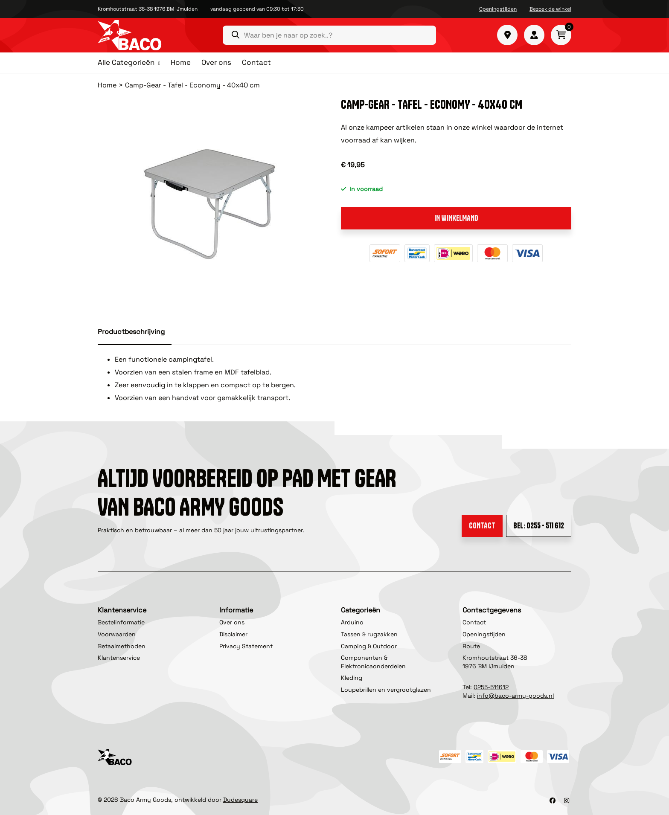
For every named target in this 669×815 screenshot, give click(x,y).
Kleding (351, 678)
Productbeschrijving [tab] (131, 331)
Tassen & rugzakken (369, 634)
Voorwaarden (117, 634)
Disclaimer (233, 634)
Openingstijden (498, 9)
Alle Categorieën (126, 63)
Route (471, 646)
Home (181, 62)
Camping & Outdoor (369, 646)
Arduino (352, 622)
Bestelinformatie (121, 622)
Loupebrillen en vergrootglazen (386, 689)
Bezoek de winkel (550, 9)
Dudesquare (240, 799)
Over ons (216, 62)
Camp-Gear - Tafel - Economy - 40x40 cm (192, 85)
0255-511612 (491, 687)
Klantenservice (119, 657)
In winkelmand (456, 218)
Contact (256, 62)
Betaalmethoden (121, 646)
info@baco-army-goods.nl (515, 695)
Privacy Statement (246, 646)
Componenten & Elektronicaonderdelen (373, 662)
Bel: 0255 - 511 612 (538, 526)
